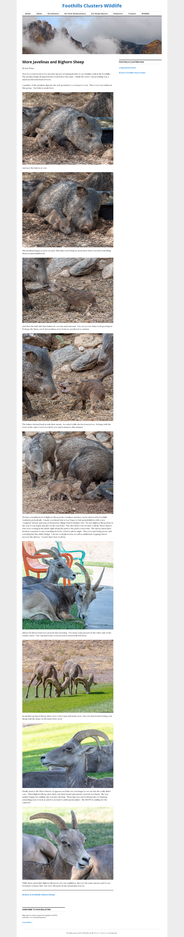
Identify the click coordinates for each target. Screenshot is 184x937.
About (39, 13)
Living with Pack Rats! (127, 68)
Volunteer (118, 13)
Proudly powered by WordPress (78, 933)
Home (28, 13)
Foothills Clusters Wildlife (92, 5)
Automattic (112, 933)
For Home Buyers (99, 13)
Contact (132, 13)
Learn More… (27, 922)
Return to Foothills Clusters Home (38, 894)
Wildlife (145, 13)
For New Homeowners (75, 13)
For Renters (53, 13)
